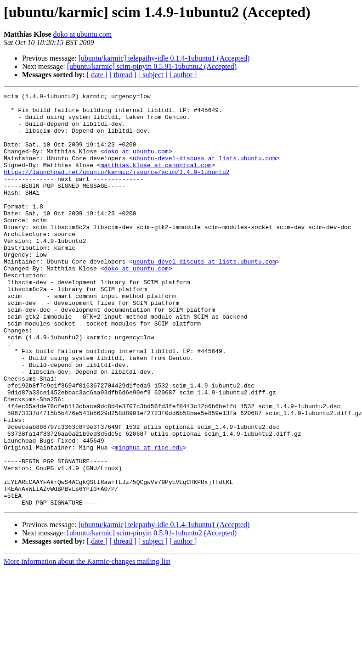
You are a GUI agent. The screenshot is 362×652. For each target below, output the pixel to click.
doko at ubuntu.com (82, 34)
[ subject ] (153, 75)
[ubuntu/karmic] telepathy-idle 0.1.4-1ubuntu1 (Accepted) (164, 58)
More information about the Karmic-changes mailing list (87, 644)
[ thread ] (122, 75)
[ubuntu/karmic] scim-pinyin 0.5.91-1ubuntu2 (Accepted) (152, 66)
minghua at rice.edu (149, 519)
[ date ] (97, 75)
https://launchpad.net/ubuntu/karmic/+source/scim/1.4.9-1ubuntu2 (116, 188)
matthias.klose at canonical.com (156, 180)
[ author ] (183, 75)
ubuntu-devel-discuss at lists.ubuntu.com (204, 172)
